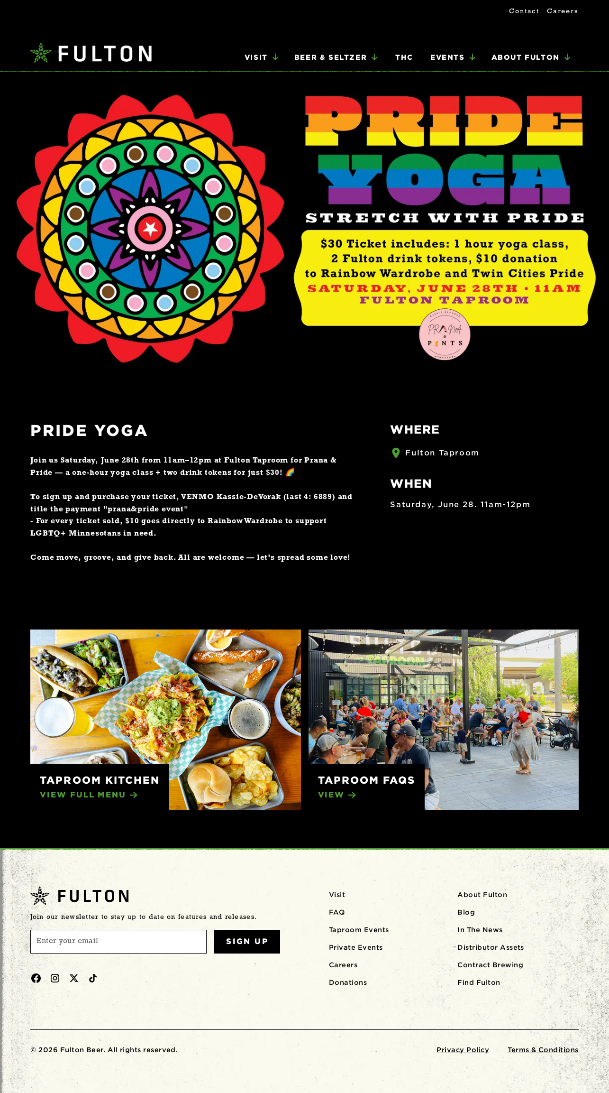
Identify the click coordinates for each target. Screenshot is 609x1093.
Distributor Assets (490, 947)
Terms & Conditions (543, 1050)
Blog (466, 912)
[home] (91, 54)
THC (404, 57)
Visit (337, 894)
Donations (348, 982)
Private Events (356, 947)
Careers (562, 11)
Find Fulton (478, 982)
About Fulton (482, 894)
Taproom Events (359, 930)
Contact (524, 11)
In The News (479, 930)
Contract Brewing (490, 965)
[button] (262, 57)
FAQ (337, 912)
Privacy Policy (462, 1050)
